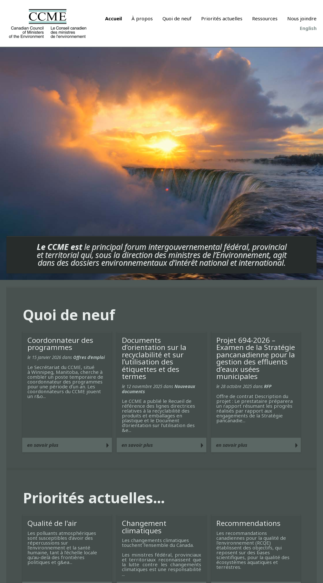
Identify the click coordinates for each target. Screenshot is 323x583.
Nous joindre (302, 18)
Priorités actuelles (221, 18)
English (308, 28)
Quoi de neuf (176, 18)
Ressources (265, 18)
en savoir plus (42, 445)
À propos (142, 18)
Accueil (113, 18)
